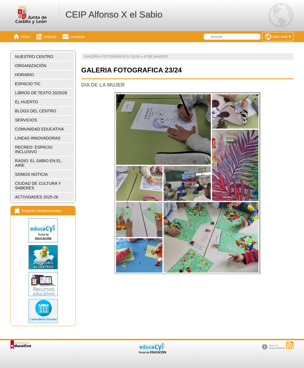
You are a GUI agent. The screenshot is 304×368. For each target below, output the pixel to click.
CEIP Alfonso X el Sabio (113, 14)
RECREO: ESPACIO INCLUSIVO (33, 149)
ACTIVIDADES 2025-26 (36, 197)
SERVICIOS (26, 120)
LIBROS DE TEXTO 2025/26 (41, 93)
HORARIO (24, 74)
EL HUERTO (26, 102)
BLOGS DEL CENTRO (35, 111)
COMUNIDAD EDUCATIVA (39, 129)
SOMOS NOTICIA (31, 174)
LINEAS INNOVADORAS (37, 138)
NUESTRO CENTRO (34, 56)
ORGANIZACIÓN (30, 65)
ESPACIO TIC (27, 84)
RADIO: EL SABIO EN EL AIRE (38, 163)
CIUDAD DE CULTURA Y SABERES (38, 185)
